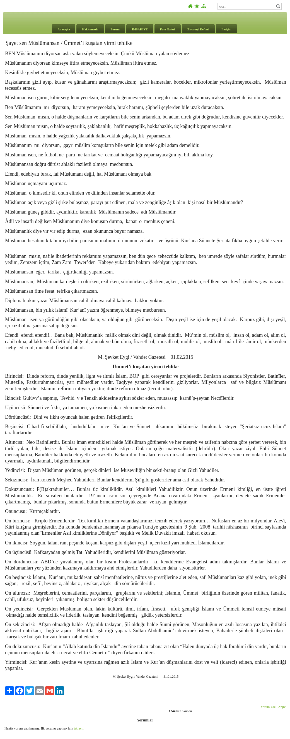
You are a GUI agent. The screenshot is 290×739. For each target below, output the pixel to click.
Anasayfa (63, 29)
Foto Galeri (167, 29)
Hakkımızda (90, 29)
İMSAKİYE (140, 29)
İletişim (226, 29)
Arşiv (282, 707)
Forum (115, 29)
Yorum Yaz (268, 707)
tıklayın (79, 728)
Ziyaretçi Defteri (198, 29)
